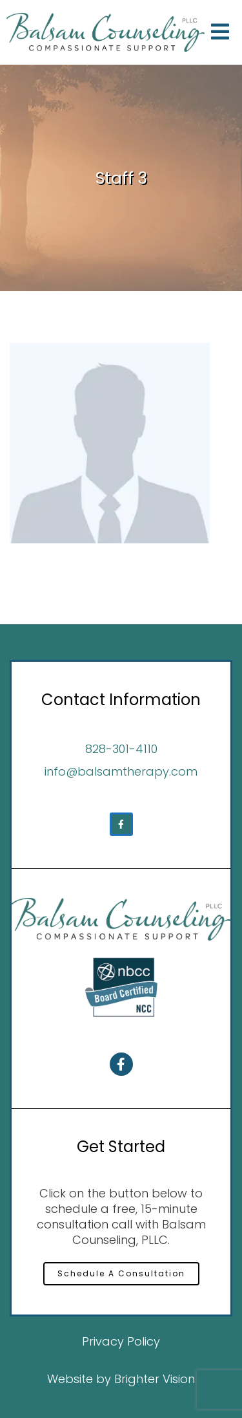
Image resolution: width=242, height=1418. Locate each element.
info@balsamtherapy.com (121, 771)
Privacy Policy (121, 1341)
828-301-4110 (121, 749)
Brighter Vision (154, 1379)
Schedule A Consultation (121, 1273)
